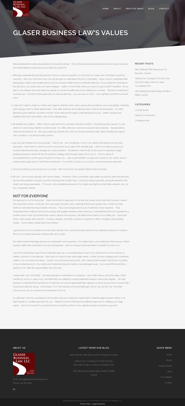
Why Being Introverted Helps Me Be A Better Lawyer (94, 373)
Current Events (142, 110)
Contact (168, 383)
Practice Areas (165, 366)
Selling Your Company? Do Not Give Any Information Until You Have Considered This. (152, 82)
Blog (170, 371)
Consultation (166, 377)
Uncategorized (142, 120)
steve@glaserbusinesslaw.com (33, 379)
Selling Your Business (145, 115)
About (169, 360)
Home (169, 354)
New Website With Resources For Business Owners (94, 355)
